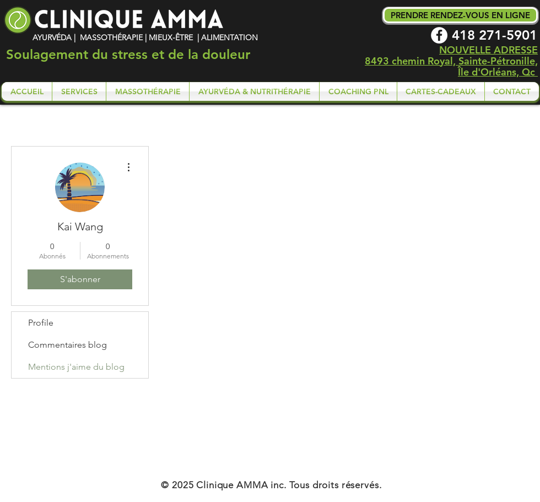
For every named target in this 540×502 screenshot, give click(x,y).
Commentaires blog (67, 344)
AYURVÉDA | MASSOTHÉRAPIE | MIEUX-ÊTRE (114, 37)
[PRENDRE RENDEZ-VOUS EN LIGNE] (460, 15)
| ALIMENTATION (226, 37)
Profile (40, 322)
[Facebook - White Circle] (439, 35)
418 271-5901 (494, 35)
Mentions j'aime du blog (76, 366)
